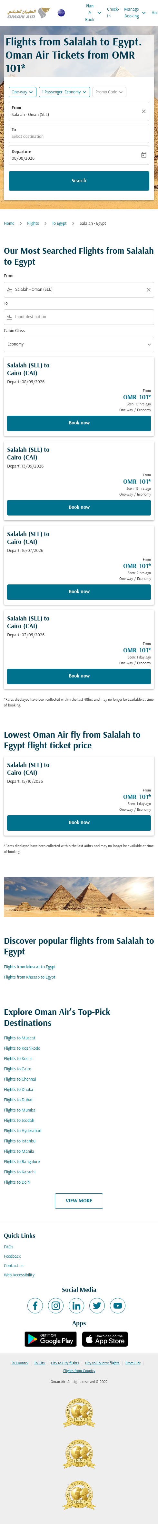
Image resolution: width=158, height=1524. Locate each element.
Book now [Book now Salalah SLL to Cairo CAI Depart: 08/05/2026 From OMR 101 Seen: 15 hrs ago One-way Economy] (79, 423)
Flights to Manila (19, 1151)
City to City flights (65, 1363)
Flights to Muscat (19, 1038)
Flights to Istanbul (20, 1141)
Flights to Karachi (19, 1172)
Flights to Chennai (20, 1079)
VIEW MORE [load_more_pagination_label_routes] (79, 1201)
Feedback (12, 1256)
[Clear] (145, 111)
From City (133, 1363)
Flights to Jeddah (19, 1120)
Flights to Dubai (18, 1100)
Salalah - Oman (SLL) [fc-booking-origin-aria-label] (30, 114)
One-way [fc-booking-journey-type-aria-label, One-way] (19, 92)
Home (9, 223)
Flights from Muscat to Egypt (30, 967)
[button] (64, 92)
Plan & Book (94, 12)
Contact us (14, 1266)
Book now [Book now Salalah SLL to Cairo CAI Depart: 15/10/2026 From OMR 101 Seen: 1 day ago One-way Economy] (79, 822)
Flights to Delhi (17, 1182)
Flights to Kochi (18, 1058)
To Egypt (59, 223)
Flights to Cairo (17, 1069)
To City (39, 1363)
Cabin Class (14, 330)
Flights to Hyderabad (22, 1131)
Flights (33, 223)
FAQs (8, 1247)
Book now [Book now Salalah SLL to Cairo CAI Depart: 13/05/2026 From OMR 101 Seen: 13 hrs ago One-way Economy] (79, 507)
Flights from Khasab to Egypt (29, 977)
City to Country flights (102, 1363)
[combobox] (79, 289)
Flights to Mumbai (20, 1110)
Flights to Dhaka (18, 1089)
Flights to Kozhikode (22, 1048)
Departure (21, 151)
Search (79, 181)
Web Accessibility (19, 1275)
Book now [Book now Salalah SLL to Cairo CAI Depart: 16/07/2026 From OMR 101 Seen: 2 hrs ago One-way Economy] (79, 591)
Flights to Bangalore (22, 1162)
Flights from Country (79, 1371)
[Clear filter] (148, 289)
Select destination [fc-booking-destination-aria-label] (28, 136)
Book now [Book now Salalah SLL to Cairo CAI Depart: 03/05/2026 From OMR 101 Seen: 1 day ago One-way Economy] (79, 676)
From (16, 108)
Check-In (113, 13)
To (14, 130)
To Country (19, 1363)
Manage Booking (136, 12)
